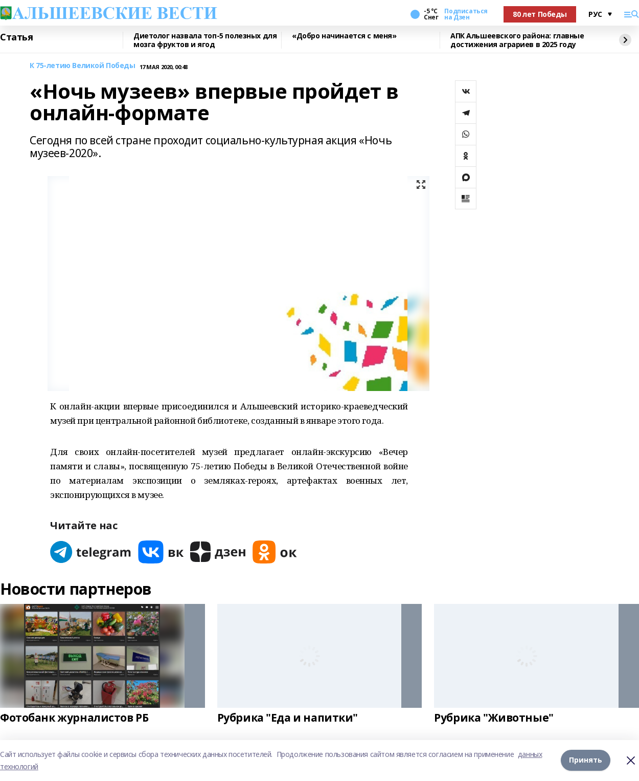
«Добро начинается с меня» (344, 36)
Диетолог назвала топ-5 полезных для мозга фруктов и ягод (205, 40)
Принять (585, 760)
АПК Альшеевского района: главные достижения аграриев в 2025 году (517, 40)
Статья (16, 37)
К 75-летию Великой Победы (82, 65)
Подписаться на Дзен (465, 14)
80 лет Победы (540, 14)
